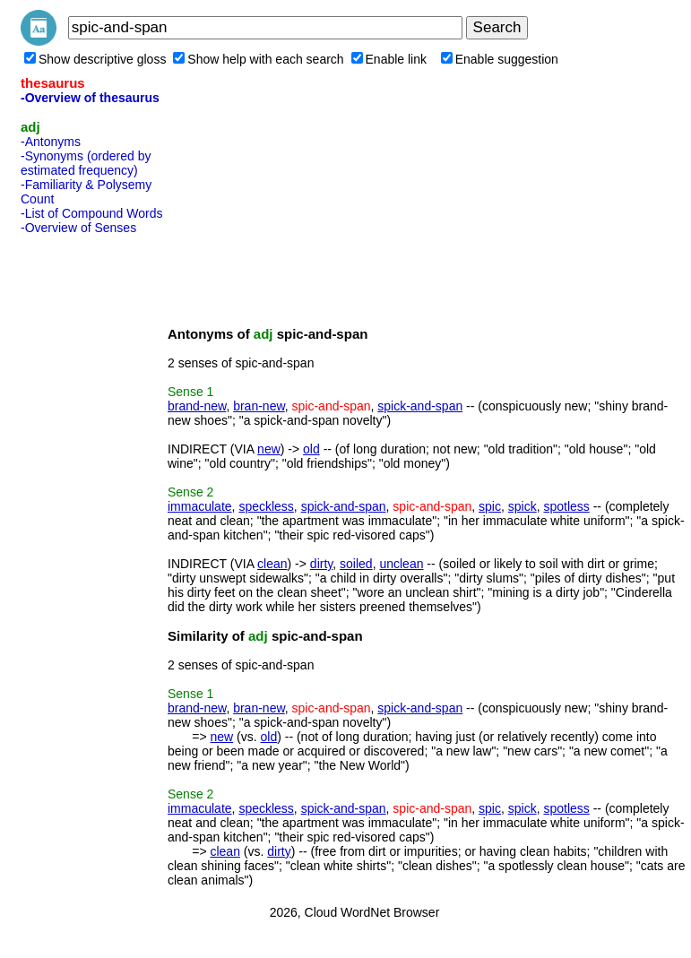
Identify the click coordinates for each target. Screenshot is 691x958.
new (269, 449)
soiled (356, 564)
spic (490, 506)
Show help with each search (258, 59)
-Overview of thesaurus (90, 98)
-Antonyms (51, 141)
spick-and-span (419, 406)
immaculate (200, 506)
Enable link (389, 59)
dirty (321, 564)
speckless (265, 506)
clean (272, 564)
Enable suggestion (499, 59)
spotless (566, 506)
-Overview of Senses (78, 227)
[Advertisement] (92, 510)
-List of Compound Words (91, 213)
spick (522, 506)
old (311, 449)
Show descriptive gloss (95, 59)
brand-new (197, 406)
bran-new (259, 406)
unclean (401, 564)
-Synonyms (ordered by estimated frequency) (86, 163)
